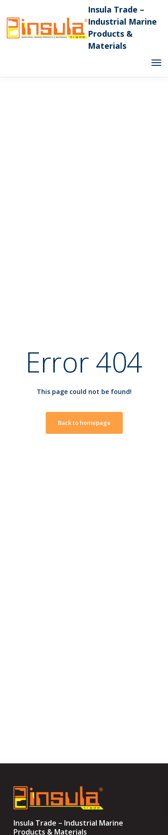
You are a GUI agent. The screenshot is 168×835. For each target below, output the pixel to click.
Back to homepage (84, 423)
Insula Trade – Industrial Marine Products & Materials (122, 27)
